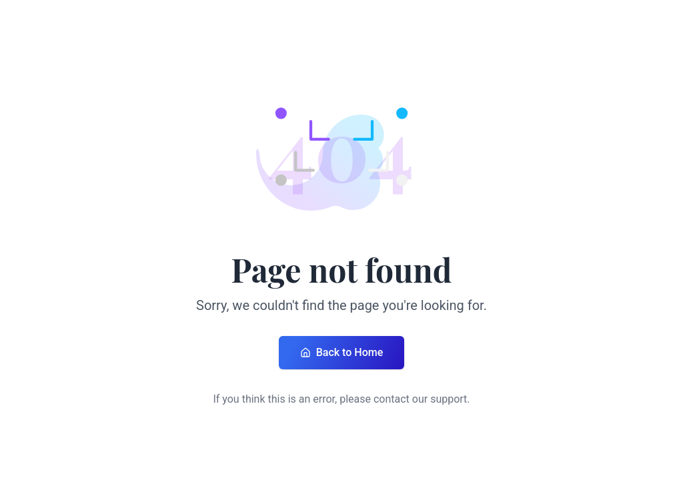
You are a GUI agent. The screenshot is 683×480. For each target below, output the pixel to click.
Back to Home (342, 352)
